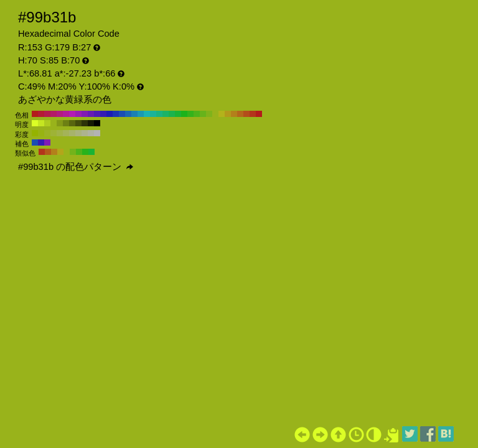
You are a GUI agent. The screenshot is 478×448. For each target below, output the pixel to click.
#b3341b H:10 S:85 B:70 (253, 114)
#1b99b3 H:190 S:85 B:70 (141, 114)
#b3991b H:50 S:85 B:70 (228, 114)
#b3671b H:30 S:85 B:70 (240, 114)
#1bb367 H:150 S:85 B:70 (165, 114)
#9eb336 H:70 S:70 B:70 (53, 133)
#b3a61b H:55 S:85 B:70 (60, 152)
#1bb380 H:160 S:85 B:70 (159, 114)
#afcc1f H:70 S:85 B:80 (47, 123)
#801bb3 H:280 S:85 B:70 (85, 114)
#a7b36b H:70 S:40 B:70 (72, 133)
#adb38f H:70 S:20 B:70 (85, 133)
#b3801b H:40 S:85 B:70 (234, 114)
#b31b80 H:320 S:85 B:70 (60, 114)
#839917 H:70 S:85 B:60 (60, 123)
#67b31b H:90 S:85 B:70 (203, 114)
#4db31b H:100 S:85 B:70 (197, 114)
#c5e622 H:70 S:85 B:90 (41, 123)
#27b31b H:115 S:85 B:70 (85, 152)
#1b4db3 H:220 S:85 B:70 (122, 114)
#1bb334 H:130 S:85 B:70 (178, 114)
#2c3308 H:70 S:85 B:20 (85, 123)
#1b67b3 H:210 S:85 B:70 (128, 114)
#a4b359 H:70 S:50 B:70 (66, 133)
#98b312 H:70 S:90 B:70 (41, 133)
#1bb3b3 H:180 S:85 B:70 (147, 114)
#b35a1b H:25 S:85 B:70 (48, 152)
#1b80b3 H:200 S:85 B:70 (134, 114)
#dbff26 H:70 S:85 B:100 (35, 123)
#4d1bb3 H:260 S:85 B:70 (97, 114)
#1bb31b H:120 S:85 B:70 (184, 114)
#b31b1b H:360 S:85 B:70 (35, 114)
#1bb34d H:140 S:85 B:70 (172, 114)
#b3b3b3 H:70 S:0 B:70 (97, 133)
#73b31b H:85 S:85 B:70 (73, 152)
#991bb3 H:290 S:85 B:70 (78, 114)
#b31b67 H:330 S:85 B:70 (53, 114)
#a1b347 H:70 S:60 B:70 (60, 133)
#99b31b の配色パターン (75, 167)
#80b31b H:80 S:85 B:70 (209, 114)
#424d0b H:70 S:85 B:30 (78, 123)
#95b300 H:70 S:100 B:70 (35, 133)
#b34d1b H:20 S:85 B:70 (246, 114)
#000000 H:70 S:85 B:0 (97, 123)
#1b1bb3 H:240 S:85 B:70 (109, 114)
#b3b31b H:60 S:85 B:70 (221, 114)
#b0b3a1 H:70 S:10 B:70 (91, 133)
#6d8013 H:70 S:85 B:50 (66, 123)
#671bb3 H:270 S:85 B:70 (91, 114)
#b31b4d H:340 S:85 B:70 (47, 114)
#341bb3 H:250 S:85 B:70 (103, 114)
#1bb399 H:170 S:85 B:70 (153, 114)
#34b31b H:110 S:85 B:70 (190, 114)
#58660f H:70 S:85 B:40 (72, 123)
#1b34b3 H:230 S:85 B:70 (116, 114)
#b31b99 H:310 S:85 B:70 (66, 114)
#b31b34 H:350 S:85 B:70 (41, 114)
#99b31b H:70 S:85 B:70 (215, 114)
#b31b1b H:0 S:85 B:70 (259, 114)
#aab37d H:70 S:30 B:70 (78, 133)
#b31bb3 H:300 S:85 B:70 (72, 114)
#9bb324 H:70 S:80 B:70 (47, 133)
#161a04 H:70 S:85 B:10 (91, 123)
